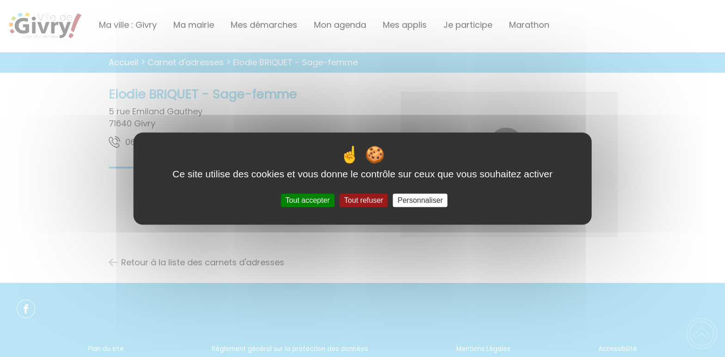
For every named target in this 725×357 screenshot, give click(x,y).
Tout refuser (363, 200)
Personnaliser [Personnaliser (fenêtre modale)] (420, 200)
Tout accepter (307, 200)
